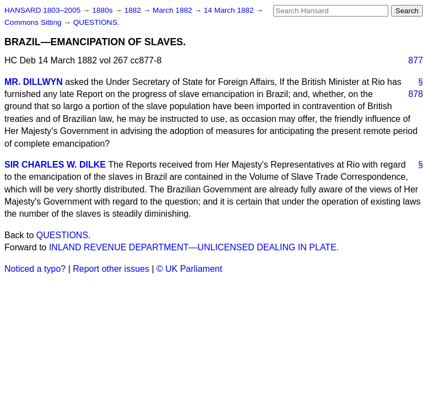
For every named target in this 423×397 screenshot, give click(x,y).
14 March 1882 (230, 10)
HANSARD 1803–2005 (42, 10)
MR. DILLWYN (33, 82)
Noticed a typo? (35, 268)
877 (415, 60)
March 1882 (173, 10)
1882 (133, 10)
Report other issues (111, 268)
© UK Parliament (189, 268)
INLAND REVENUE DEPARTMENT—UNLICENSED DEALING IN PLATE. (194, 247)
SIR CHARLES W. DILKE (55, 164)
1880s (103, 10)
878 (415, 94)
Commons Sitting (33, 22)
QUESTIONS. (96, 22)
